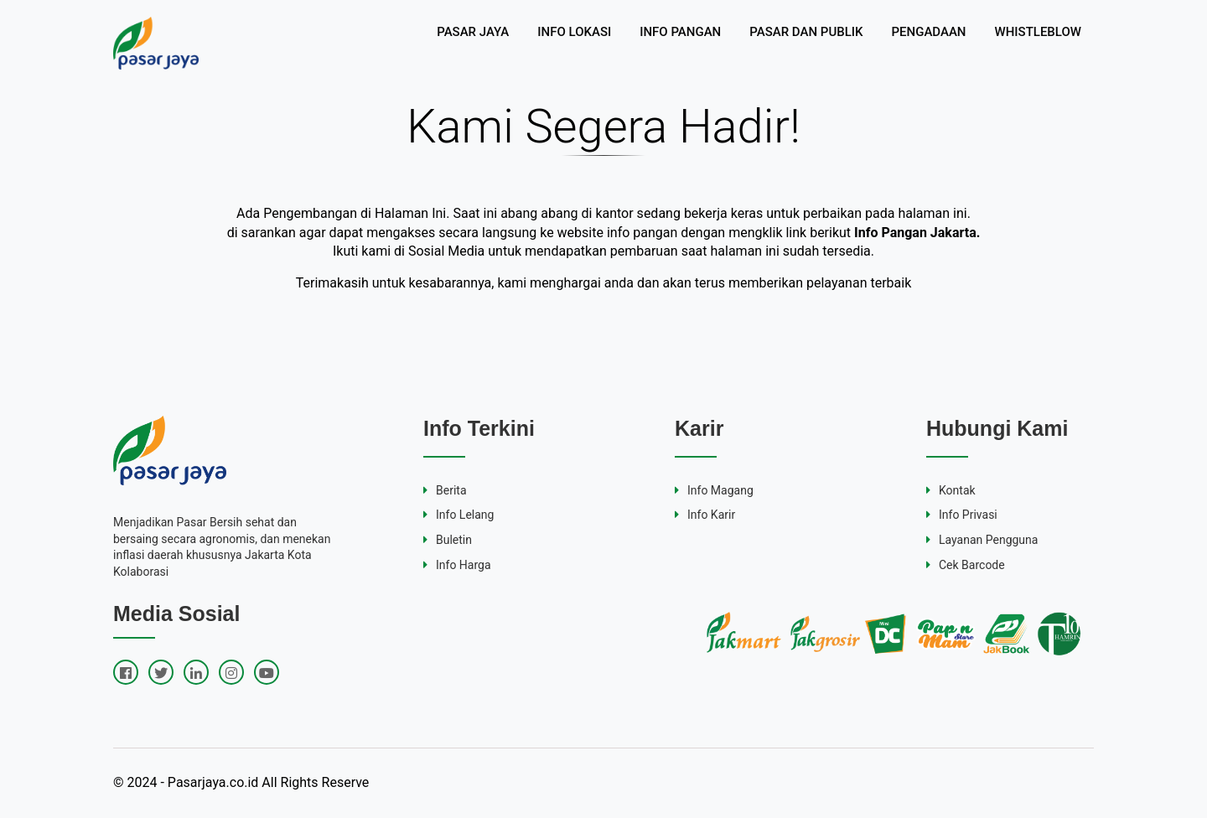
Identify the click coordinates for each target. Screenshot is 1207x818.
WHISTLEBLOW (1037, 31)
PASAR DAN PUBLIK (806, 31)
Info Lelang (458, 514)
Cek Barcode (965, 565)
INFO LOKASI (574, 31)
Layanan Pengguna (982, 539)
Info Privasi (961, 514)
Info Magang (714, 490)
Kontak (951, 490)
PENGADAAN (928, 31)
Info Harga (457, 565)
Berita (445, 490)
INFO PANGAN (680, 31)
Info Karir (705, 514)
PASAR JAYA (473, 31)
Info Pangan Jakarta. (917, 233)
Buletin (447, 539)
